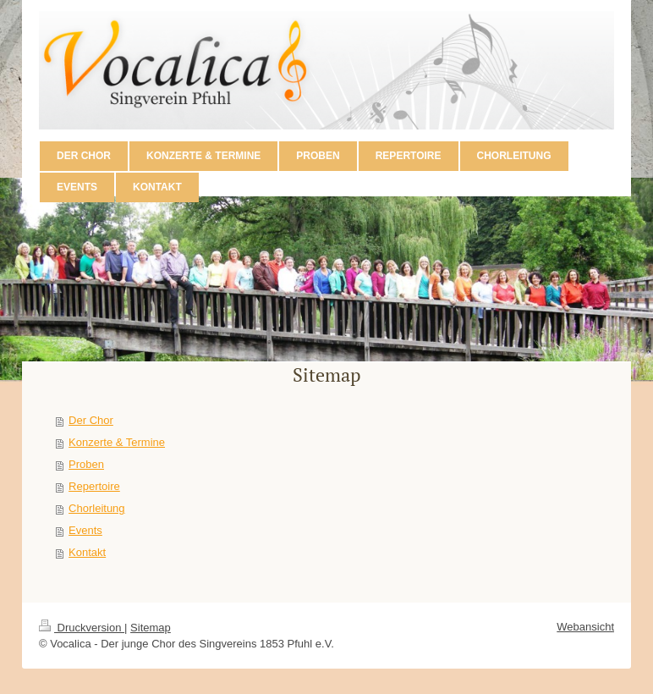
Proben (86, 464)
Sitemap (150, 627)
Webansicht (585, 626)
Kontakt (87, 552)
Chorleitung (97, 508)
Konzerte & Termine (117, 442)
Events (85, 530)
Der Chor (91, 420)
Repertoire (94, 486)
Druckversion (81, 627)
